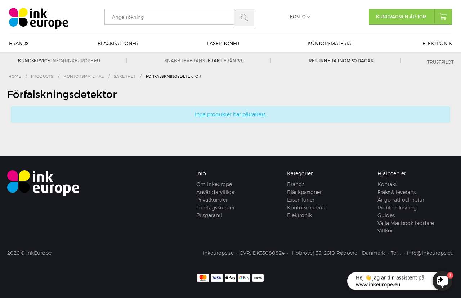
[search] (169, 17)
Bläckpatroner (118, 43)
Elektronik (437, 43)
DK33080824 (268, 253)
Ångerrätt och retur (400, 200)
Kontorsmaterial (331, 43)
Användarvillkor (215, 192)
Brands (19, 43)
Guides (386, 215)
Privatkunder (212, 200)
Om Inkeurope (214, 184)
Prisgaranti (209, 215)
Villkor (385, 230)
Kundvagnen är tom (414, 16)
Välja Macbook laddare (405, 223)
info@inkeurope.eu (75, 60)
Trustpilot (440, 62)
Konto (298, 16)
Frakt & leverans (396, 192)
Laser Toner (223, 43)
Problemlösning (397, 207)
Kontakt (387, 184)
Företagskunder (215, 207)
